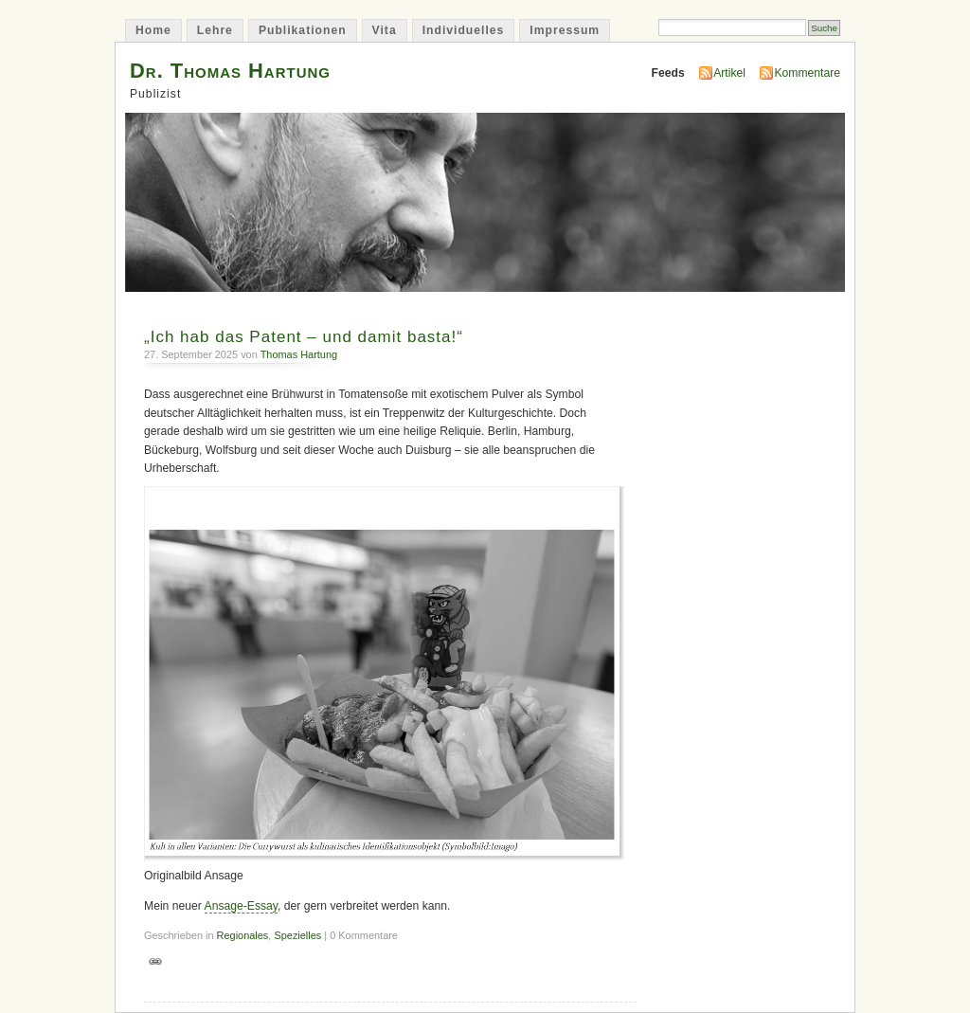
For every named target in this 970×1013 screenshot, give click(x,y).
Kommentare (807, 73)
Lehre (215, 30)
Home (153, 30)
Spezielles (297, 935)
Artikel (729, 73)
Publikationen (303, 30)
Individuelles (463, 30)
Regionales (243, 935)
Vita (384, 30)
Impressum (565, 30)
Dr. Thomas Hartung (230, 70)
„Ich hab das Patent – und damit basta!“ (303, 337)
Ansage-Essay (241, 906)
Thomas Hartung (298, 354)
